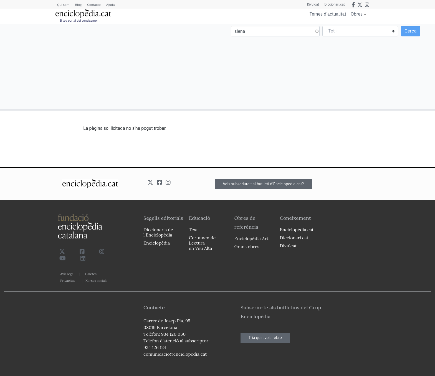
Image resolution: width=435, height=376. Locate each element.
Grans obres (246, 246)
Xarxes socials (96, 280)
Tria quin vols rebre (265, 337)
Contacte (93, 5)
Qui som (63, 5)
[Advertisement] (109, 66)
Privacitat (67, 280)
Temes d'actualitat (328, 13)
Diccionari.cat (335, 4)
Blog (78, 5)
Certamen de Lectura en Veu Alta (202, 243)
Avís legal (67, 274)
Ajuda (110, 5)
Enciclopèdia (156, 243)
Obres (357, 13)
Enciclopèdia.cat (296, 229)
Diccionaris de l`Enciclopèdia (158, 232)
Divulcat (313, 4)
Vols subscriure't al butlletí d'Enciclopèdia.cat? (263, 183)
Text (193, 229)
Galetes (91, 274)
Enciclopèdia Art (251, 238)
